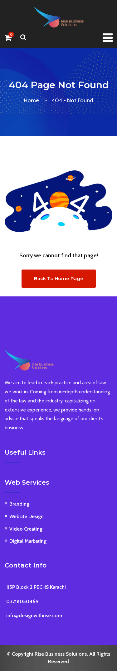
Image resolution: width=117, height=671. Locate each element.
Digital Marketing (27, 541)
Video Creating (25, 529)
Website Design (26, 516)
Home (32, 100)
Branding (19, 504)
